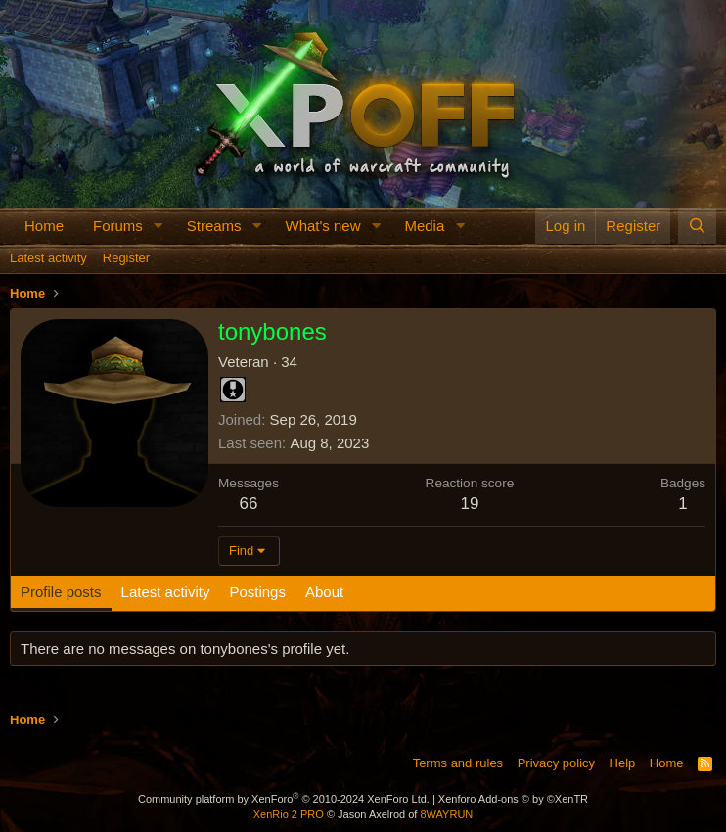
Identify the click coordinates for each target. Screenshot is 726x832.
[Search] (697, 226)
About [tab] (324, 591)
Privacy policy (556, 763)
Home (44, 225)
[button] (158, 226)
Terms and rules (458, 763)
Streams (214, 225)
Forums (118, 225)
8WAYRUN (446, 814)
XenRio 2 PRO (288, 814)
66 (249, 503)
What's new (322, 225)
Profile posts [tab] (61, 591)
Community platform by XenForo (284, 799)
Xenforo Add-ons (513, 799)
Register (126, 258)
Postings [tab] (257, 591)
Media (424, 225)
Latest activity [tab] (165, 591)
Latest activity (48, 258)
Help (623, 763)
